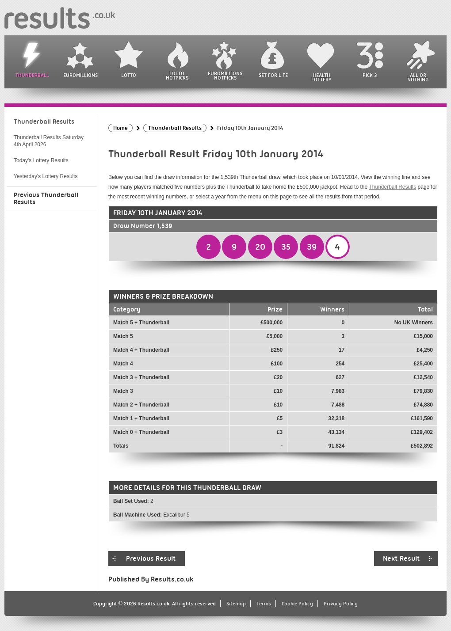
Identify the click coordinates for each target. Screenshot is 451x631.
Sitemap (236, 604)
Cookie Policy (297, 604)
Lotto (128, 75)
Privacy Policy (341, 604)
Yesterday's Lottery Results (46, 176)
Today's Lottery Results (41, 160)
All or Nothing (417, 77)
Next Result (401, 559)
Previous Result (151, 559)
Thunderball (32, 75)
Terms (263, 604)
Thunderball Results (392, 187)
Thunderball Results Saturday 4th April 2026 (49, 141)
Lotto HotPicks (177, 75)
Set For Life (273, 75)
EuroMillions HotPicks (225, 75)
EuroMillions (80, 75)
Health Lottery (321, 77)
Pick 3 (370, 75)
